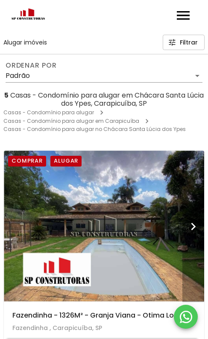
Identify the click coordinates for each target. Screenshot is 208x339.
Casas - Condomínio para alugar (48, 112)
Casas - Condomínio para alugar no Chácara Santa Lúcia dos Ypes (94, 129)
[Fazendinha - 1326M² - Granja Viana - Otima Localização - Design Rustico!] (104, 226)
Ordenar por (31, 65)
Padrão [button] (18, 75)
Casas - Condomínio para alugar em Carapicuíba (71, 121)
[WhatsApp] (186, 317)
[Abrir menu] (183, 15)
